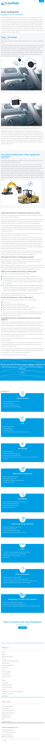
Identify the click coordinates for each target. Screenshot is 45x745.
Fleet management (6, 671)
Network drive (5, 663)
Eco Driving (5, 696)
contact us (24, 354)
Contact (22, 372)
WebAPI (3, 654)
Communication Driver (7, 665)
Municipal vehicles (6, 715)
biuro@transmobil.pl (7, 737)
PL (34, 1)
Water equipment (6, 717)
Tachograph (5, 682)
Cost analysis (5, 667)
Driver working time (7, 685)
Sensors (4, 689)
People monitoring (6, 721)
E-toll (3, 669)
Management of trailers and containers (12, 691)
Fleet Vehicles (5, 708)
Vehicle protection (7, 687)
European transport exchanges (10, 660)
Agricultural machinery (8, 712)
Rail (3, 719)
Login (41, 1)
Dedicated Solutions (7, 656)
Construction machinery (8, 710)
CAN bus (4, 680)
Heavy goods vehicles (7, 706)
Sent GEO (4, 658)
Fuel (3, 678)
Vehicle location (6, 676)
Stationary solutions (7, 693)
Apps (3, 652)
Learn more (22, 627)
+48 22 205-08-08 (7, 734)
